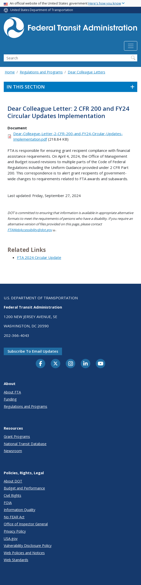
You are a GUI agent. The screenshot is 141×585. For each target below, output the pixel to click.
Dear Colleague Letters (86, 72)
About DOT (13, 481)
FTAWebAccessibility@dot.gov (32, 230)
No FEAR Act (14, 517)
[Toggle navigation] (130, 46)
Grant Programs (17, 436)
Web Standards (16, 559)
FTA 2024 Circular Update (39, 257)
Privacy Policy (15, 531)
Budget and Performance (24, 488)
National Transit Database (25, 443)
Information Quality (19, 509)
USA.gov (11, 538)
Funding (10, 399)
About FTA (12, 392)
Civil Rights (12, 495)
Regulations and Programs (41, 72)
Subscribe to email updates (33, 351)
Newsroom (13, 450)
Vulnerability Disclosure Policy (28, 545)
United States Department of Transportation (41, 10)
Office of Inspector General (26, 524)
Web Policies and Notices (24, 552)
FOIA (8, 502)
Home (10, 72)
